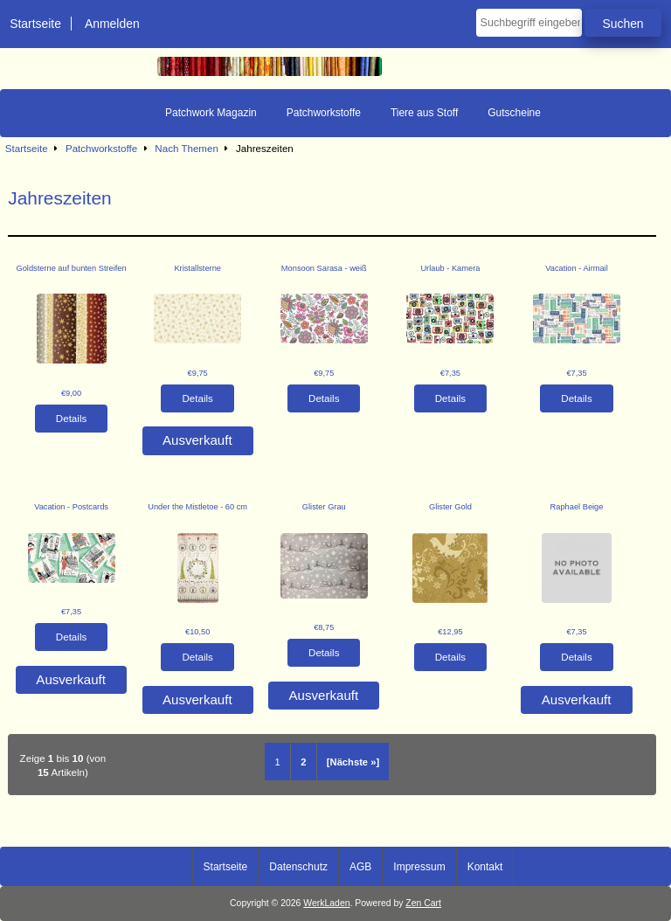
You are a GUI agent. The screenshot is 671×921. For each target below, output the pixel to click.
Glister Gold (450, 506)
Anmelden (112, 24)
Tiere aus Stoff (424, 113)
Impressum (419, 867)
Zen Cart (423, 903)
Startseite (35, 24)
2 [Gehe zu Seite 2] (303, 762)
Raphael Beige (577, 506)
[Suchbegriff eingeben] (529, 23)
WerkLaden (326, 903)
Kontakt (485, 867)
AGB (360, 867)
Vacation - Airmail (576, 268)
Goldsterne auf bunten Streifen (71, 268)
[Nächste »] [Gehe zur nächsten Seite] (353, 762)
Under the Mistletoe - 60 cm (197, 506)
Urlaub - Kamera (450, 268)
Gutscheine (514, 113)
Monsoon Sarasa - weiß (324, 268)
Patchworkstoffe (101, 148)
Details (71, 418)
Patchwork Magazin (211, 113)
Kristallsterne (197, 268)
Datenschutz (298, 867)
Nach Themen (186, 148)
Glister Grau (324, 506)
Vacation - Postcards (71, 506)
